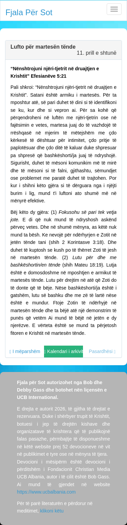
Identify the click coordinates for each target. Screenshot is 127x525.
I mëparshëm (24, 351)
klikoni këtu (51, 511)
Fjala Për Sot (28, 12)
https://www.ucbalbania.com (46, 492)
